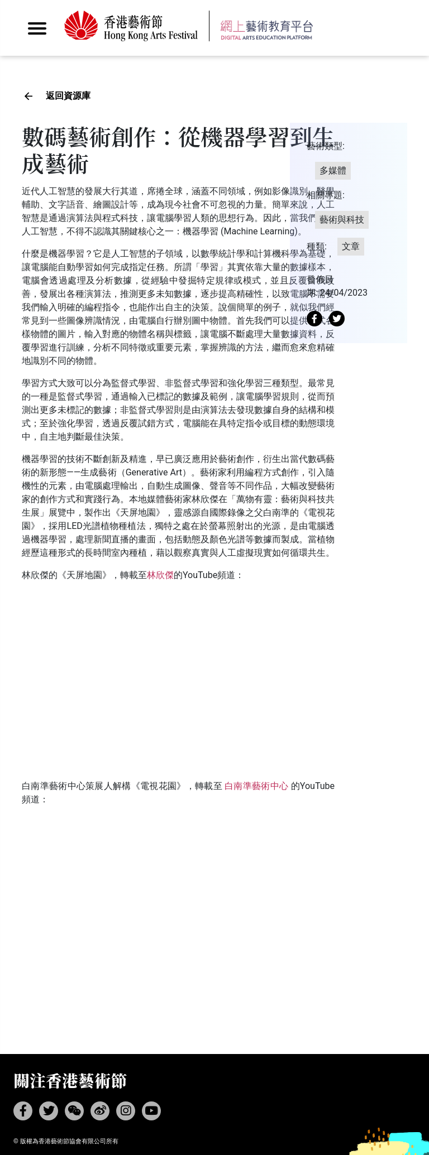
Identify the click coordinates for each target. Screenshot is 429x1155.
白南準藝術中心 (256, 786)
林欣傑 (160, 575)
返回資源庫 (68, 95)
